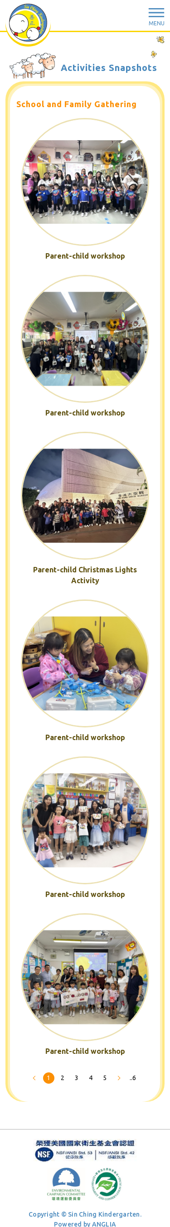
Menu (157, 23)
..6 (133, 1077)
